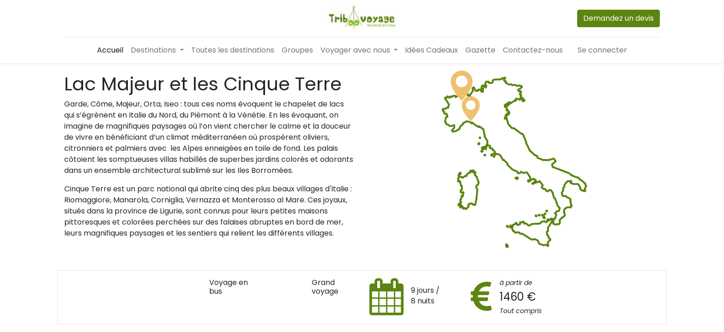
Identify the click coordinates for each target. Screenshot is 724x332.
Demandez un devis (618, 18)
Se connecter (602, 50)
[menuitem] (110, 50)
